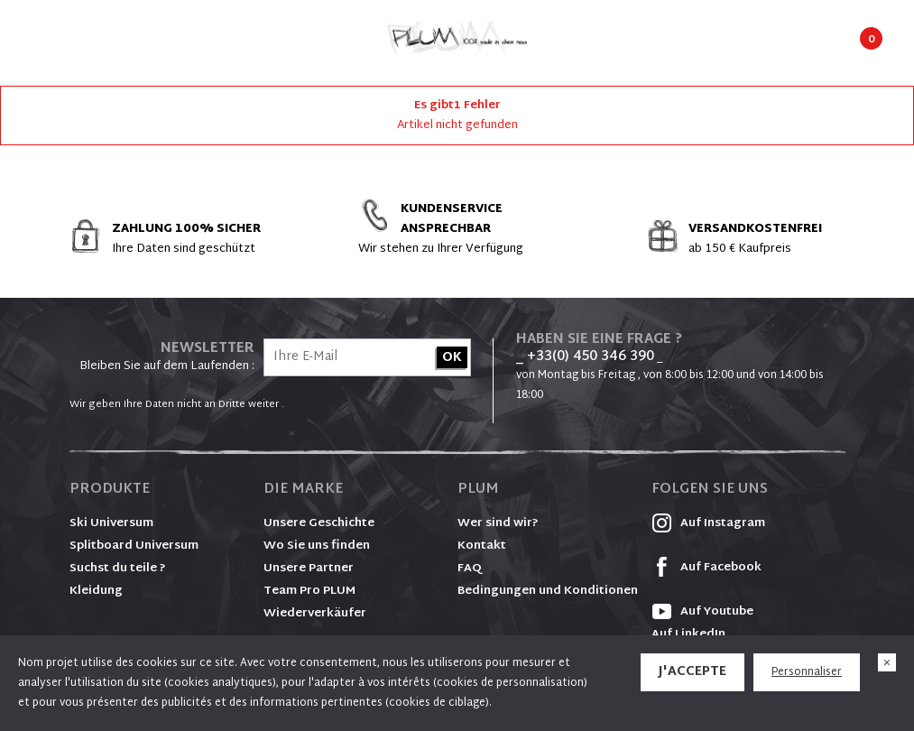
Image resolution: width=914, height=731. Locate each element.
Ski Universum (111, 523)
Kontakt (481, 546)
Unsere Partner (308, 568)
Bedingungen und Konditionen (547, 591)
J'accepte (692, 672)
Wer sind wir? (498, 523)
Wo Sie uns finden (316, 546)
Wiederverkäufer (314, 614)
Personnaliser (806, 672)
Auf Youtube (702, 612)
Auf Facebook (706, 567)
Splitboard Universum (133, 546)
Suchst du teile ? (117, 568)
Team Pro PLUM (309, 591)
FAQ (469, 568)
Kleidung (96, 591)
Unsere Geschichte (318, 523)
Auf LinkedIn (688, 634)
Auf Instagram (708, 523)
